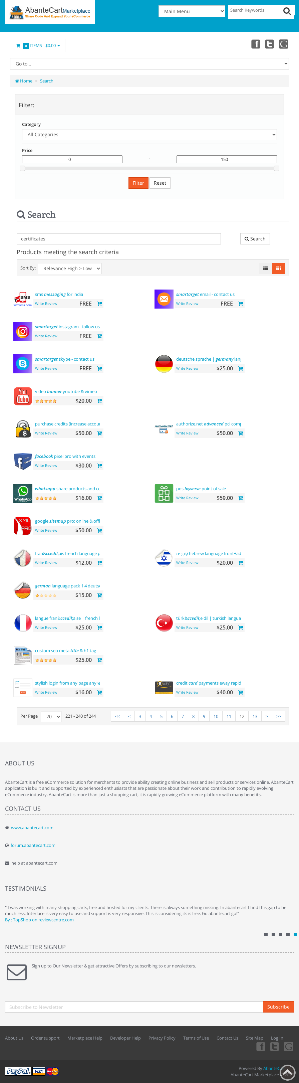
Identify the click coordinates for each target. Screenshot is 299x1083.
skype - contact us (64, 359)
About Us (14, 1038)
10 (216, 716)
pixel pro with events (65, 456)
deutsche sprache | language (214, 359)
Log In (277, 1038)
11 (229, 716)
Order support (45, 1038)
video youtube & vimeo (66, 391)
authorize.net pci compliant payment (223, 424)
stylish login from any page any (72, 683)
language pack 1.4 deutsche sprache (79, 586)
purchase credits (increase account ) (78, 424)
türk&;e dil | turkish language (211, 618)
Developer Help (125, 1038)
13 (255, 716)
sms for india (59, 294)
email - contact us (205, 294)
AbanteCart (274, 1068)
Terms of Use (196, 1038)
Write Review (46, 303)
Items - (37, 45)
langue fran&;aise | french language (76, 618)
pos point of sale (201, 489)
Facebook (255, 44)
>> (278, 716)
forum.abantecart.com (33, 845)
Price (27, 150)
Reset (160, 183)
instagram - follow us (67, 327)
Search (46, 81)
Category (31, 124)
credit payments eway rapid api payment (221, 683)
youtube (284, 44)
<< (117, 716)
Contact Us (227, 1038)
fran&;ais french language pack (71, 553)
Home (23, 81)
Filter (138, 183)
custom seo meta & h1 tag (65, 651)
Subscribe (278, 1007)
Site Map (254, 1038)
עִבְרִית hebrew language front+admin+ (216, 553)
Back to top (287, 1072)
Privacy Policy (162, 1038)
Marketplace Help (84, 1038)
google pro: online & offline (70, 521)
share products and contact (73, 489)
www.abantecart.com (32, 828)
